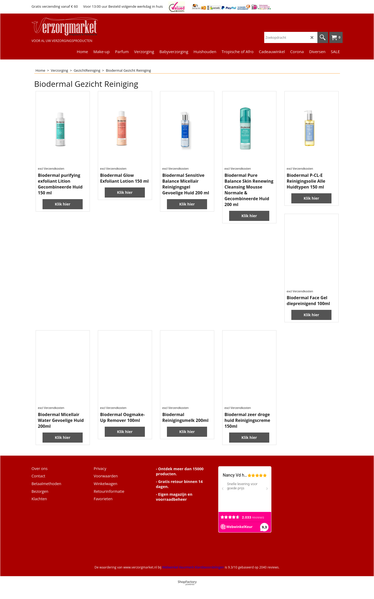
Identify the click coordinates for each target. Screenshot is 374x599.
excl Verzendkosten (51, 168)
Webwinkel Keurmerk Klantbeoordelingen (193, 567)
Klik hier (62, 204)
